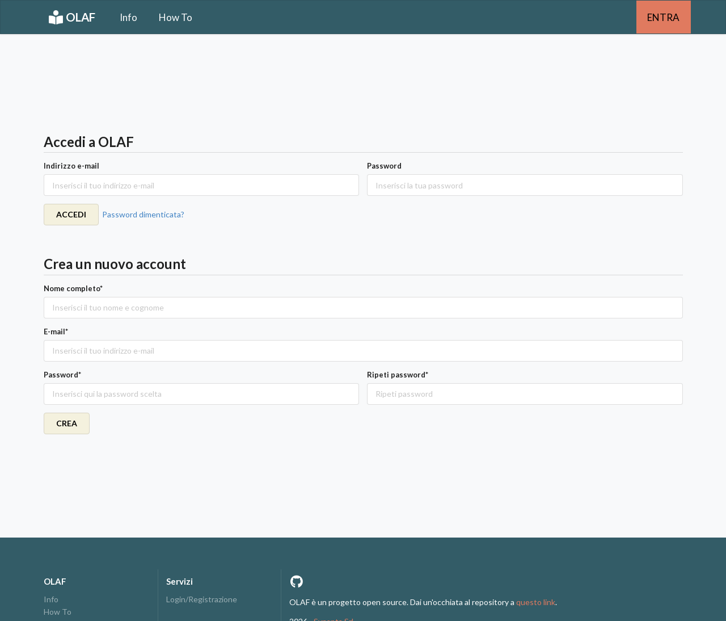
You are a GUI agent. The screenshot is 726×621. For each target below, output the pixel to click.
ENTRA (663, 17)
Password (384, 165)
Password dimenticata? (143, 214)
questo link (535, 602)
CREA (66, 423)
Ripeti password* (397, 374)
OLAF (72, 17)
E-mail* (56, 331)
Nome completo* (73, 288)
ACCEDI (71, 214)
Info (128, 17)
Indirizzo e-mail (71, 165)
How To (175, 17)
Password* (62, 374)
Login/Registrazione (201, 599)
